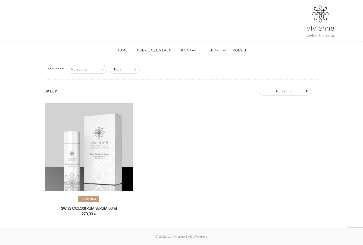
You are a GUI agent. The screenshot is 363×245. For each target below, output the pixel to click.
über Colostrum (154, 50)
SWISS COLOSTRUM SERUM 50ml (89, 208)
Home (122, 50)
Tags (117, 69)
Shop (214, 50)
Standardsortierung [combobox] (277, 91)
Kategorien (79, 69)
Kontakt (190, 50)
